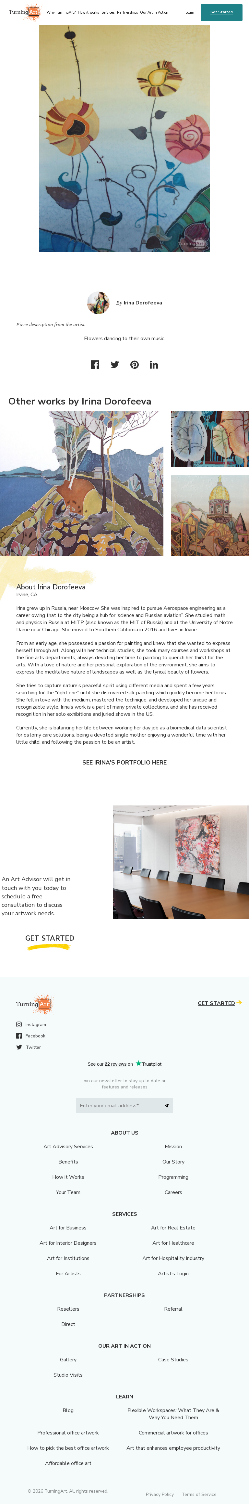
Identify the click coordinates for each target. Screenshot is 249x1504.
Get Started (221, 12)
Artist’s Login (173, 1273)
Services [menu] (107, 12)
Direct (68, 1324)
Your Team (68, 1192)
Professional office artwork (68, 1432)
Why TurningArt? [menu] (61, 12)
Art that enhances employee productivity (173, 1448)
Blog (68, 1410)
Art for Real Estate (173, 1227)
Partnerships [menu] (127, 12)
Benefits (68, 1161)
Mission (173, 1146)
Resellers (68, 1309)
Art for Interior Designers (68, 1243)
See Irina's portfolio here (124, 762)
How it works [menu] (88, 12)
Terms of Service (199, 1494)
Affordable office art (68, 1463)
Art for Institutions (68, 1258)
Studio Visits (68, 1375)
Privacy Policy (160, 1494)
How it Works (68, 1177)
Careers (173, 1192)
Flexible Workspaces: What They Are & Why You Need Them (173, 1414)
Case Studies (173, 1359)
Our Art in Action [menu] (154, 12)
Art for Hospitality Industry (173, 1258)
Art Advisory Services (68, 1146)
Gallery (68, 1359)
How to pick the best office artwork (68, 1448)
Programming (173, 1177)
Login (189, 12)
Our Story (173, 1161)
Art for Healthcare (173, 1243)
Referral (173, 1309)
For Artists (68, 1273)
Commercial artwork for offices (173, 1432)
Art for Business (68, 1227)
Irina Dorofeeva (143, 302)
